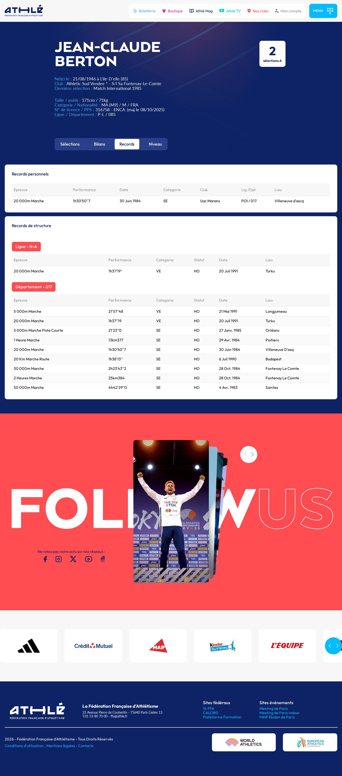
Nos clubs (257, 11)
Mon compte (288, 11)
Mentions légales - (62, 745)
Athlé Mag (201, 11)
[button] (252, 463)
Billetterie (144, 11)
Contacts (86, 745)
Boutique (172, 11)
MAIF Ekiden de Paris (277, 717)
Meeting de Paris (273, 708)
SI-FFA (208, 708)
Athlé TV (230, 11)
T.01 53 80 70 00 (95, 716)
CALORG (210, 712)
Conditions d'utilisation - (26, 745)
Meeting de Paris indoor (279, 712)
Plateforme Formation (222, 717)
